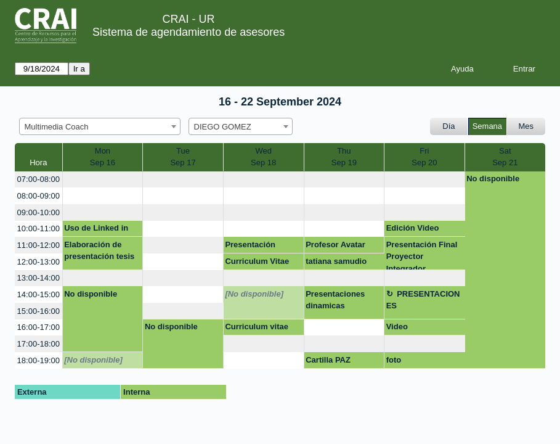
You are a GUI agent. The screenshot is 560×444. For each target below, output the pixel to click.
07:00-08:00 (38, 179)
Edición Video (412, 227)
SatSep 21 (504, 157)
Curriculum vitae (256, 326)
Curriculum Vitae (257, 261)
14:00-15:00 (38, 294)
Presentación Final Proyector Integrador (422, 255)
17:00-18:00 (38, 343)
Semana (487, 126)
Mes (526, 126)
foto (394, 359)
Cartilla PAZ (328, 359)
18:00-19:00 (38, 360)
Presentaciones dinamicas (335, 300)
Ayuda (462, 68)
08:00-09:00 (38, 195)
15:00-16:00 (38, 311)
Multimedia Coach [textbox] (57, 126)
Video (397, 326)
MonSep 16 (102, 157)
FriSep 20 (424, 157)
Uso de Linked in (96, 227)
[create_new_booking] (103, 179)
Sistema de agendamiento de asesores (188, 32)
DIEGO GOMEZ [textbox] (222, 126)
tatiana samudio (336, 261)
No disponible (492, 178)
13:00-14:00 (38, 277)
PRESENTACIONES (423, 300)
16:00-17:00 (38, 327)
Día (448, 126)
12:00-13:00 (38, 261)
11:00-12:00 (38, 245)
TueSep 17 (182, 157)
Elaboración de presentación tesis (99, 250)
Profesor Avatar (335, 244)
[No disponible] (254, 293)
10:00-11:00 (38, 228)
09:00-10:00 (38, 212)
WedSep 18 (263, 157)
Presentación (250, 244)
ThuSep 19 (344, 157)
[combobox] (100, 126)
